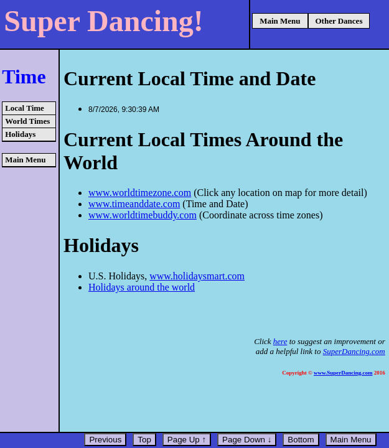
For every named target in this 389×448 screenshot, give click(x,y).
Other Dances (339, 21)
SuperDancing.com (354, 351)
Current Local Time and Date (189, 78)
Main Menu (280, 21)
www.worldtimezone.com (139, 192)
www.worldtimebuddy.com (142, 215)
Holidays (20, 134)
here (280, 341)
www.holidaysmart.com (197, 276)
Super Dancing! (104, 20)
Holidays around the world (141, 287)
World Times (27, 121)
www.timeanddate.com (134, 203)
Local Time (24, 108)
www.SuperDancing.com (343, 373)
